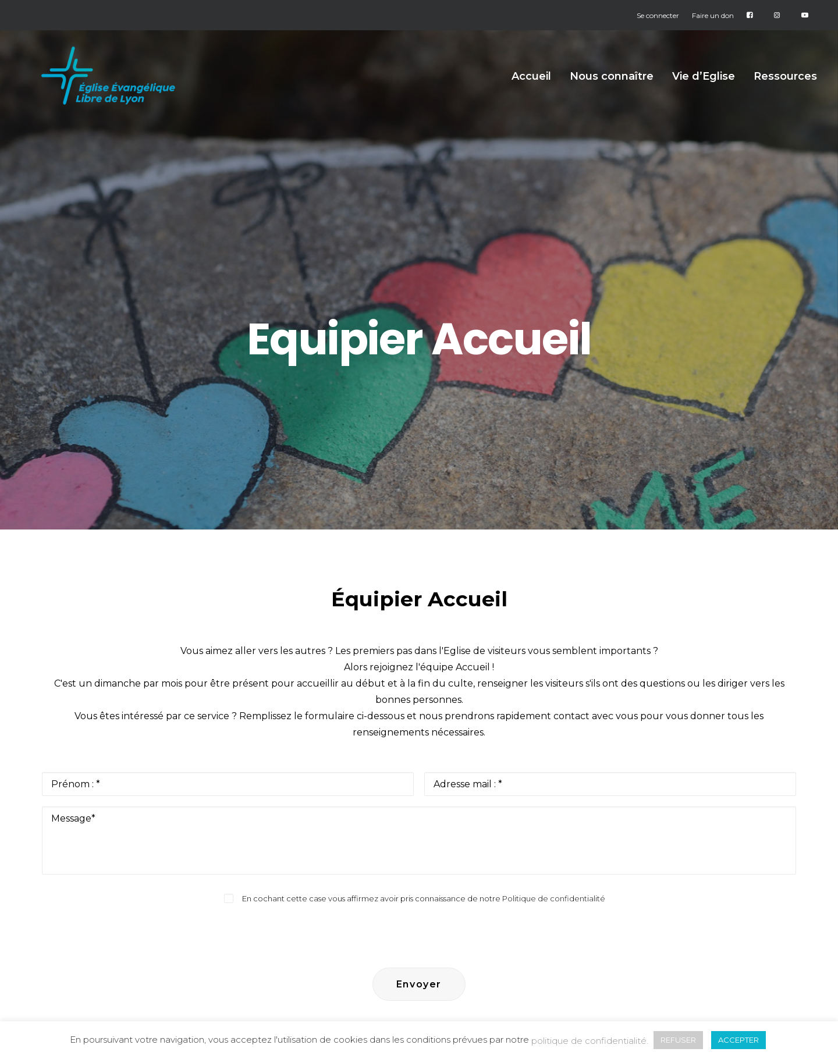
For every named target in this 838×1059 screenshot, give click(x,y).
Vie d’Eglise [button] (703, 90)
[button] (98, 946)
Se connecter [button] (658, 15)
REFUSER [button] (678, 1039)
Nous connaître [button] (612, 90)
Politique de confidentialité (553, 675)
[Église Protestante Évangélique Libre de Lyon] (119, 89)
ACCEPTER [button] (738, 1039)
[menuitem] (660, 15)
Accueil (531, 90)
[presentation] (419, 705)
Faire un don (713, 15)
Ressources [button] (785, 90)
